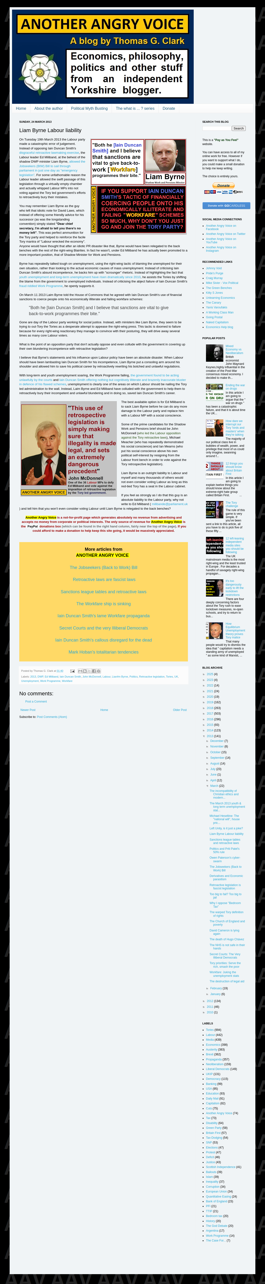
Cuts (209, 1108)
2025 (210, 674)
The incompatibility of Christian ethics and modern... (224, 794)
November (217, 746)
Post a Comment (36, 701)
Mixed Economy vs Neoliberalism (234, 349)
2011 (210, 1007)
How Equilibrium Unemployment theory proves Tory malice (235, 630)
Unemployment (30, 680)
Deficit (210, 1157)
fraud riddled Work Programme (41, 286)
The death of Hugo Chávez (227, 939)
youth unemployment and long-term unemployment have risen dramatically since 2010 (80, 277)
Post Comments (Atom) (52, 717)
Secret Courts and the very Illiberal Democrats (103, 628)
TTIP (209, 1211)
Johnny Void (214, 268)
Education (212, 1093)
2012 (210, 1001)
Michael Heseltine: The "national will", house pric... (225, 819)
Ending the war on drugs (235, 387)
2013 (33, 676)
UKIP (209, 1074)
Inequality (212, 1181)
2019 (210, 702)
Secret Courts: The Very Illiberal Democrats (225, 956)
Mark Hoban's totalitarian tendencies (104, 652)
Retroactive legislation (152, 676)
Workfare (67, 680)
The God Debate (216, 1226)
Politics (133, 676)
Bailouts (211, 1172)
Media (210, 1039)
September (217, 757)
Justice (210, 1162)
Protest (210, 1152)
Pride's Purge (214, 273)
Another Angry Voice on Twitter (225, 234)
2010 (210, 1012)
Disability (212, 1123)
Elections (212, 1147)
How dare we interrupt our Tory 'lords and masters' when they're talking (235, 428)
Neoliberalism (215, 1064)
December (217, 741)
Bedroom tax (214, 1216)
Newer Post (27, 710)
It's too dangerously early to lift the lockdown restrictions (235, 588)
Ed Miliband (51, 676)
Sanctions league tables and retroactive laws (225, 841)
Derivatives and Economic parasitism (226, 877)
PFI (208, 1206)
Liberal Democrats (217, 1069)
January (215, 994)
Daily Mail (212, 1098)
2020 (210, 696)
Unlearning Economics (220, 298)
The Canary (213, 302)
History (210, 1221)
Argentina (212, 1230)
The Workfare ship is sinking (103, 603)
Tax (208, 1118)
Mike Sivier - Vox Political (222, 283)
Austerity (211, 1049)
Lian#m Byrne (120, 676)
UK (176, 676)
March (214, 786)
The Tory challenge (232, 504)
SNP (209, 1142)
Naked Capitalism (217, 322)
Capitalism (212, 1103)
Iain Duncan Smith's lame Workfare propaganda (104, 615)
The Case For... (216, 1240)
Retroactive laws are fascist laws (104, 579)
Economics (213, 1044)
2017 (210, 713)
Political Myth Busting (89, 108)
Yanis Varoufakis (216, 307)
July (213, 769)
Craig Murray (214, 278)
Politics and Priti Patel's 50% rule (224, 850)
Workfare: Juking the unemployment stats (224, 974)
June (213, 774)
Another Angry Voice (219, 1113)
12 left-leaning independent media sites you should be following (235, 545)
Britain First (213, 1133)
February (216, 988)
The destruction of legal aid (227, 981)
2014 (210, 730)
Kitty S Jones (214, 292)
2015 (210, 725)
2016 (210, 719)
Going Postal (214, 317)
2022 (210, 685)
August (215, 763)
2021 (210, 691)
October (215, 752)
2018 (210, 708)
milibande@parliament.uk (170, 504)
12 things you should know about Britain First (234, 469)
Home (21, 108)
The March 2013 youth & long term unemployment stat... (227, 807)
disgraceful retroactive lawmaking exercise (49, 152)
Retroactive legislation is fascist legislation (225, 886)
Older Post (180, 710)
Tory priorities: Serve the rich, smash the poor (225, 964)
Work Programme (50, 680)
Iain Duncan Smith (70, 676)
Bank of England (216, 1201)
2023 (210, 680)
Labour (107, 676)
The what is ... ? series (135, 108)
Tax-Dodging (214, 1137)
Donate (169, 108)
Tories (169, 676)
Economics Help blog (219, 327)
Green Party (214, 1128)
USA (209, 1088)
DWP (40, 676)
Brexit (209, 1054)
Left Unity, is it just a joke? (226, 828)
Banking (211, 1084)
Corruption (212, 1186)
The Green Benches (219, 288)
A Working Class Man (220, 312)
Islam (209, 1177)
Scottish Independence (220, 1167)
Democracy (213, 1079)
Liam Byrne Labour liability (227, 834)
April (213, 780)
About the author (48, 108)
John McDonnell (91, 676)
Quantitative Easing (218, 1196)
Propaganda (214, 1059)
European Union (216, 1191)
